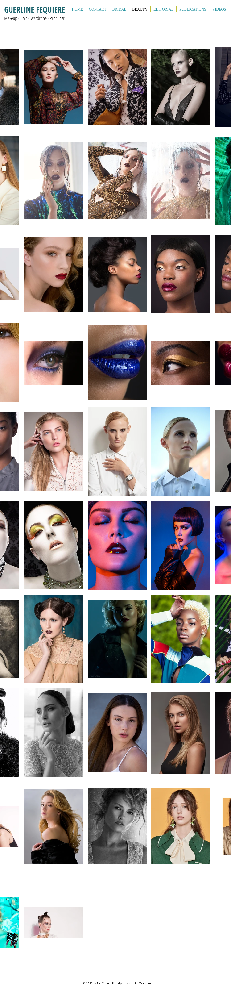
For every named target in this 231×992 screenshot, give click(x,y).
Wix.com (145, 983)
